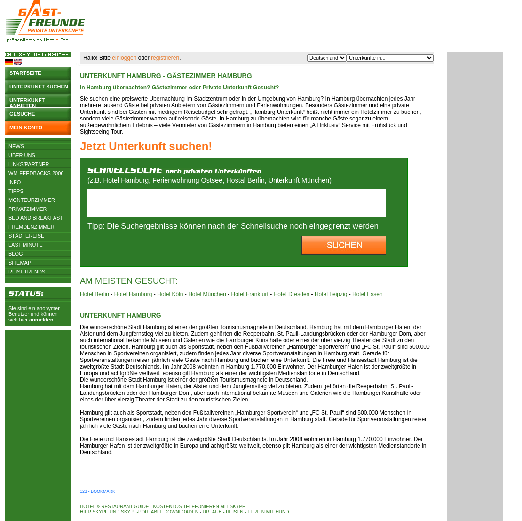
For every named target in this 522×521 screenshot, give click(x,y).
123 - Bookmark (97, 491)
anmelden (41, 319)
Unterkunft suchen (38, 86)
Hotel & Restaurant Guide (114, 506)
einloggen (124, 58)
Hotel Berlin (94, 294)
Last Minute (25, 245)
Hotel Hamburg (133, 294)
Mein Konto (25, 127)
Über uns (21, 155)
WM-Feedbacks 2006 (35, 173)
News (16, 146)
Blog (15, 253)
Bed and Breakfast (35, 218)
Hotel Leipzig (331, 294)
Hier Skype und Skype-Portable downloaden (139, 511)
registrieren (165, 58)
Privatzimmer (27, 209)
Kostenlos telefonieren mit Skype (199, 506)
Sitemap (19, 262)
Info (14, 182)
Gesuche (22, 114)
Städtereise (26, 236)
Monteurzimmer (31, 200)
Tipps (16, 191)
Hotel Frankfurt (250, 294)
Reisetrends (26, 271)
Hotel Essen (367, 294)
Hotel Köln (170, 294)
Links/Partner (28, 164)
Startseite (25, 73)
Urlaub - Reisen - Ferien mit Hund (246, 511)
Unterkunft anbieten (27, 102)
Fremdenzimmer (31, 227)
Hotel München (207, 294)
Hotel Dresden (292, 294)
